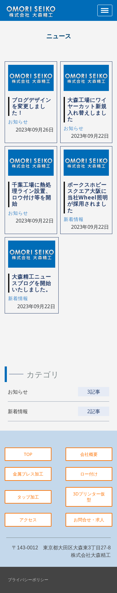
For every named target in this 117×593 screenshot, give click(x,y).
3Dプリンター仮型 (89, 497)
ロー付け (89, 474)
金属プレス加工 (28, 474)
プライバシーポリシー (28, 579)
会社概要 (89, 454)
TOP (28, 454)
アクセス (28, 520)
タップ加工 (28, 497)
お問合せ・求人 (89, 520)
